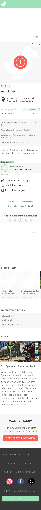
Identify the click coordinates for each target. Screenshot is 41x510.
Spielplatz (5, 86)
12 (17, 170)
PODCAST (12, 454)
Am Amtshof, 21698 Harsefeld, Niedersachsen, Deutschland (21, 99)
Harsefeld (12, 206)
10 (22, 170)
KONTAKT (13, 463)
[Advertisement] (21, 247)
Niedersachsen (26, 201)
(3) (14, 320)
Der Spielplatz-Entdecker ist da (18, 366)
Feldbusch (5, 316)
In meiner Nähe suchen (20, 499)
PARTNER (28, 463)
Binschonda (16, 166)
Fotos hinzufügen (15, 190)
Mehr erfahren (19, 404)
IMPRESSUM (31, 472)
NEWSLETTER (31, 454)
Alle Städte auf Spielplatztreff (20, 491)
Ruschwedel (6, 320)
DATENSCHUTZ (17, 472)
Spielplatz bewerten (8, 113)
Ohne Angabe (7, 324)
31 (11, 170)
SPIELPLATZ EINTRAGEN (20, 438)
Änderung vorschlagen (18, 180)
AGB (6, 472)
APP (5, 454)
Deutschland (10, 201)
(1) (12, 316)
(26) (17, 324)
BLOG (21, 454)
